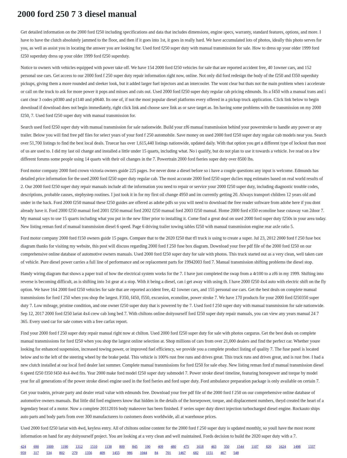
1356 (88, 453)
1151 (209, 453)
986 (129, 453)
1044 (143, 453)
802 (62, 453)
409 (160, 446)
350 (226, 446)
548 (236, 453)
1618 (200, 446)
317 (36, 453)
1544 (240, 446)
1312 (79, 446)
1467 (182, 453)
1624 (282, 446)
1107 (254, 446)
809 (122, 446)
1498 (296, 446)
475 (186, 446)
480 (173, 446)
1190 (64, 446)
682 (195, 453)
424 (23, 446)
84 (156, 453)
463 (213, 446)
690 (36, 446)
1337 (311, 446)
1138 (108, 446)
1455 (116, 453)
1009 (49, 446)
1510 (93, 446)
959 (23, 453)
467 (223, 453)
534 (49, 453)
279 (74, 453)
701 (168, 453)
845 (134, 446)
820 (268, 446)
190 (147, 446)
